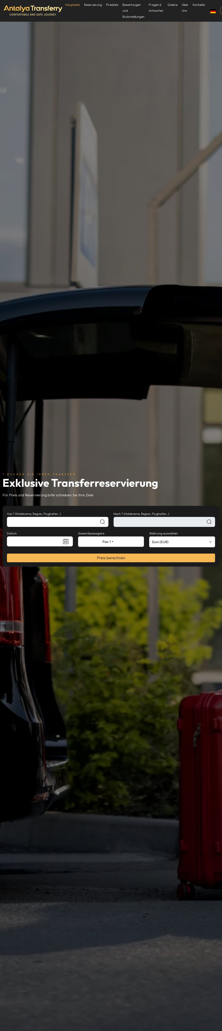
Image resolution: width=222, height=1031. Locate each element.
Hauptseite (72, 5)
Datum (12, 533)
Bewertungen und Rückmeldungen (134, 11)
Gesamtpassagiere (91, 533)
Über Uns (185, 8)
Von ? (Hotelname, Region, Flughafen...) (34, 514)
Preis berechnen (111, 557)
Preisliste (112, 5)
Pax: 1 (106, 541)
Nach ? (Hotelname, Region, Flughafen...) (141, 514)
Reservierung (93, 5)
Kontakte (199, 5)
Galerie (173, 5)
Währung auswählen (163, 533)
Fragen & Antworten (156, 8)
